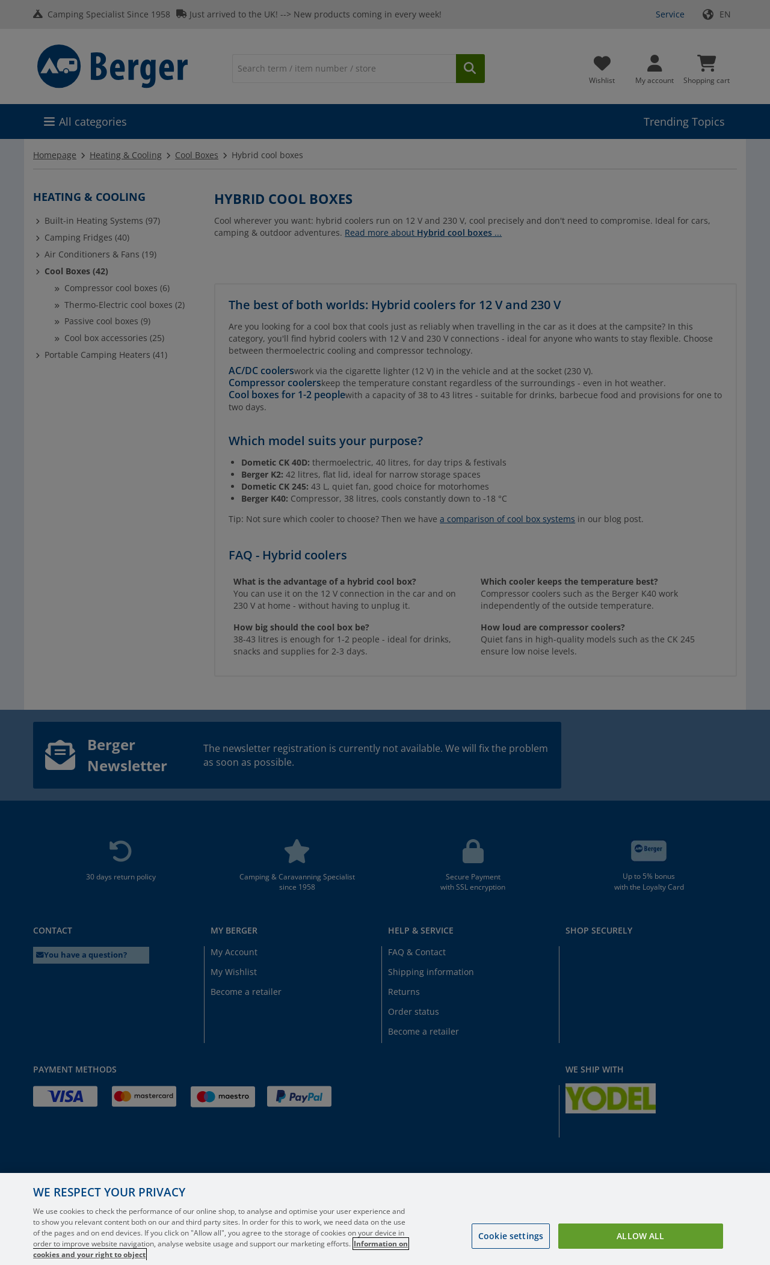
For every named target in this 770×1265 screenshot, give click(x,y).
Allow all (640, 1249)
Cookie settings (510, 1249)
